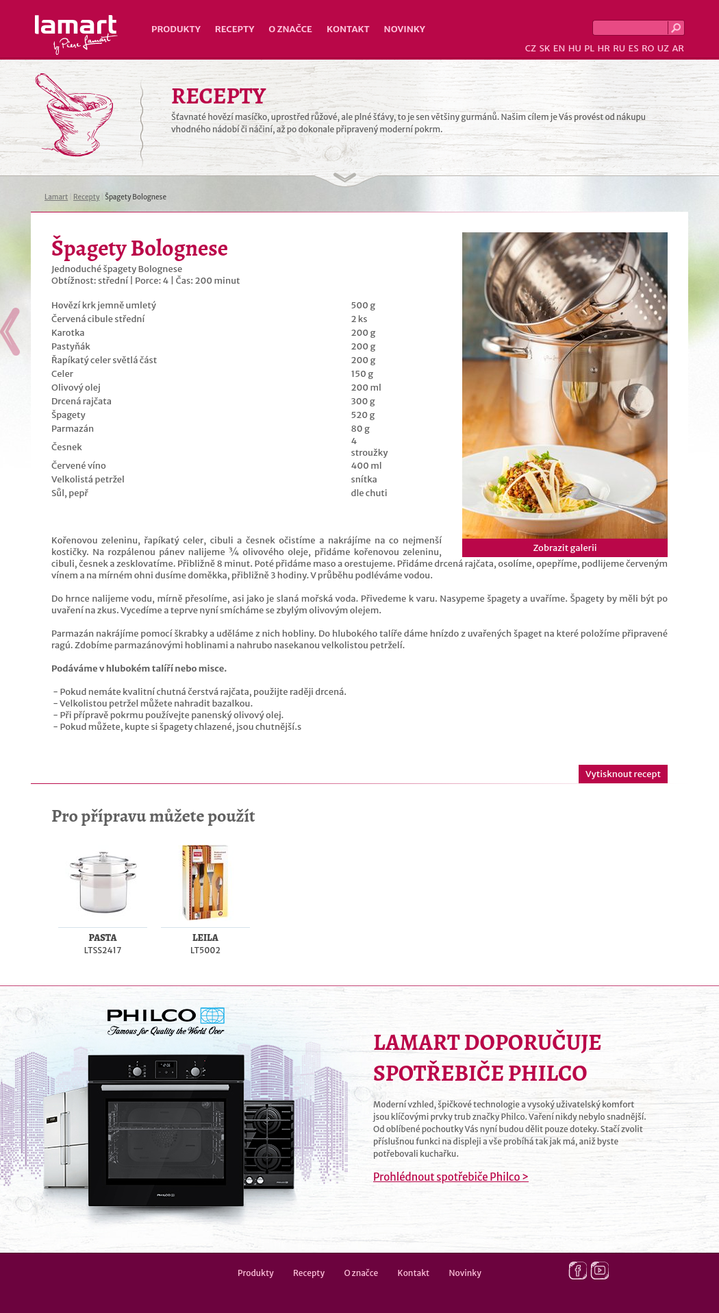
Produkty (176, 29)
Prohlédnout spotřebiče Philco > (451, 1176)
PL (589, 48)
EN (559, 48)
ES (634, 48)
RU (619, 48)
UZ (663, 48)
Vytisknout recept (623, 774)
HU (574, 48)
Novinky (404, 29)
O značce (290, 29)
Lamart (76, 35)
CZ (530, 48)
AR (678, 48)
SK (544, 48)
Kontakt (348, 29)
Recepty (234, 29)
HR (603, 48)
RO (648, 48)
